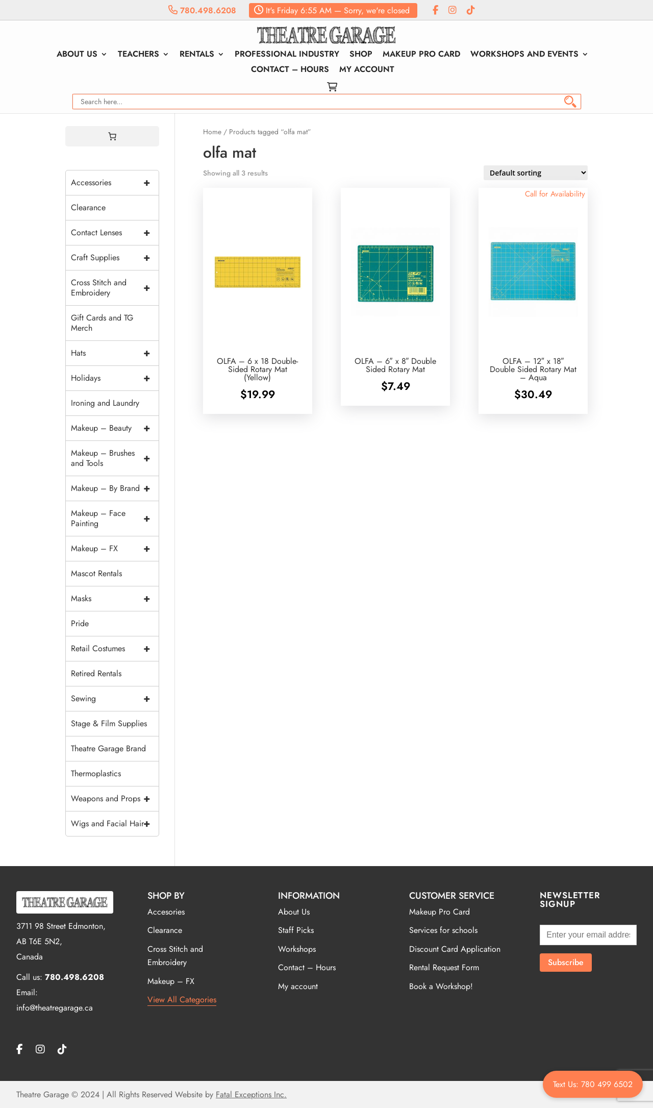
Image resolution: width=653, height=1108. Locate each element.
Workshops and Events (524, 55)
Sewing (115, 698)
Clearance (88, 207)
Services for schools (443, 930)
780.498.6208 (202, 10)
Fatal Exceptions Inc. (251, 1094)
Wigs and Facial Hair (115, 823)
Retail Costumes (115, 648)
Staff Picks (296, 930)
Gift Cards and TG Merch (102, 323)
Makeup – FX (115, 548)
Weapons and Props (115, 798)
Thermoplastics (96, 773)
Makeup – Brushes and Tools (115, 458)
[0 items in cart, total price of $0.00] (112, 136)
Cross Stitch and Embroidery (115, 287)
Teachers (138, 55)
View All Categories (181, 999)
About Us (77, 55)
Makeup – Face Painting (115, 518)
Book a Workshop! (441, 986)
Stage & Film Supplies (109, 723)
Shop (360, 55)
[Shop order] (536, 172)
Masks (115, 598)
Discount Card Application (454, 949)
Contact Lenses (115, 232)
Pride (80, 623)
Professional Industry (287, 55)
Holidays (115, 378)
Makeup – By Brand (115, 488)
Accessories (115, 182)
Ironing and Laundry (105, 403)
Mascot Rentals (96, 573)
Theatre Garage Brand (108, 748)
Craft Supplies (115, 257)
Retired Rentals (96, 673)
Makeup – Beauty (115, 428)
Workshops (297, 949)
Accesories (166, 912)
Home (212, 132)
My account (366, 70)
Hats (115, 353)
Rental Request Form (444, 967)
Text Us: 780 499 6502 (593, 1084)
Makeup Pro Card (421, 55)
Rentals (197, 55)
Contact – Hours (290, 70)
